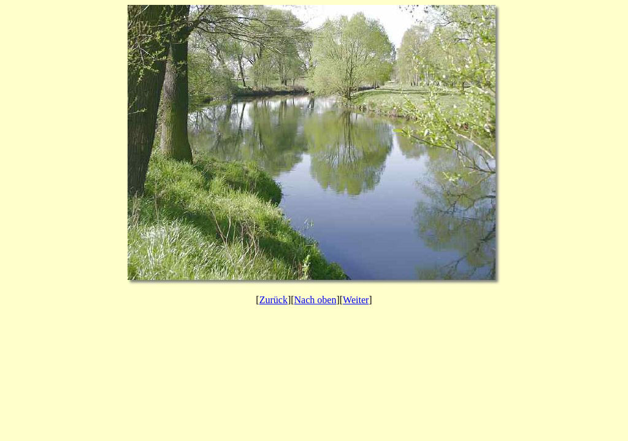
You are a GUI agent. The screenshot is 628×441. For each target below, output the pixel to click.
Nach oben (315, 300)
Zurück (273, 300)
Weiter (356, 300)
